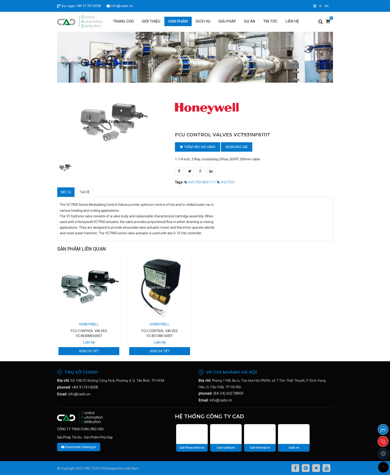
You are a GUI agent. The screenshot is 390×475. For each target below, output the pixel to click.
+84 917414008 (88, 6)
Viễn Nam (131, 468)
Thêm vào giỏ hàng (198, 147)
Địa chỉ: (63, 380)
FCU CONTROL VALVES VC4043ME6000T (89, 333)
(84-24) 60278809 (228, 393)
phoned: (64, 387)
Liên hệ (89, 342)
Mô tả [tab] (66, 192)
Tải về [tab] (85, 192)
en (326, 6)
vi (320, 6)
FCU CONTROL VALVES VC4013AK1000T (159, 333)
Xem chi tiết (89, 351)
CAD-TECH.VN (94, 468)
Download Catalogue (78, 447)
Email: (62, 394)
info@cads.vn (122, 6)
